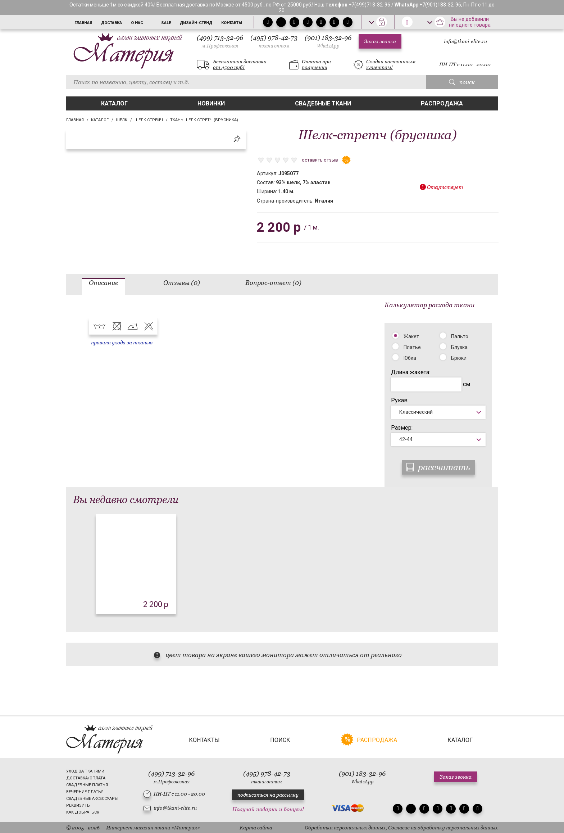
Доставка (111, 23)
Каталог (114, 103)
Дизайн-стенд (196, 23)
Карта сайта (256, 827)
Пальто (459, 336)
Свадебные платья (87, 785)
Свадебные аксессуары (92, 798)
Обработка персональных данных (345, 827)
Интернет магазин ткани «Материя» (153, 827)
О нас (137, 23)
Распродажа (442, 103)
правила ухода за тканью (122, 342)
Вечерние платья (85, 791)
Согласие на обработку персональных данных (443, 827)
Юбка (410, 358)
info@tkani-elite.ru (465, 41)
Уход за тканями (85, 771)
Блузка (459, 347)
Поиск (280, 740)
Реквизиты (78, 805)
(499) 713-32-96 (220, 41)
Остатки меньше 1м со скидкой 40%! (112, 5)
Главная (83, 23)
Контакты (231, 23)
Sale (166, 23)
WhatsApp (328, 46)
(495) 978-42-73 (273, 41)
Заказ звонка (380, 41)
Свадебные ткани (323, 103)
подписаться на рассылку (268, 795)
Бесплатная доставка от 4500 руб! (240, 64)
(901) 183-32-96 (328, 41)
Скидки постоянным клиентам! (390, 64)
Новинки (211, 103)
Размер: (402, 427)
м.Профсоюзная (220, 46)
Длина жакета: (410, 372)
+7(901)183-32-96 (440, 5)
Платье (412, 347)
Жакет (411, 336)
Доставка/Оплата (85, 778)
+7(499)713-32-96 (369, 5)
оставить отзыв (320, 160)
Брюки (459, 358)
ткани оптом (274, 46)
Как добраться (82, 812)
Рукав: (400, 400)
